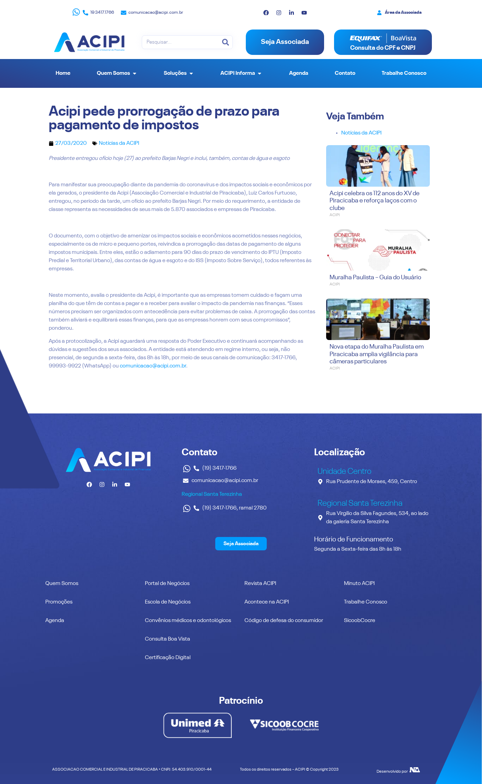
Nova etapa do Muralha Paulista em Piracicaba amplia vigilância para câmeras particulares (377, 354)
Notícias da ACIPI (119, 143)
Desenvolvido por (392, 772)
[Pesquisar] (225, 42)
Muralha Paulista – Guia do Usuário (375, 277)
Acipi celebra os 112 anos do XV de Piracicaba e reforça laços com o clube (375, 200)
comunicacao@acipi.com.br (153, 366)
